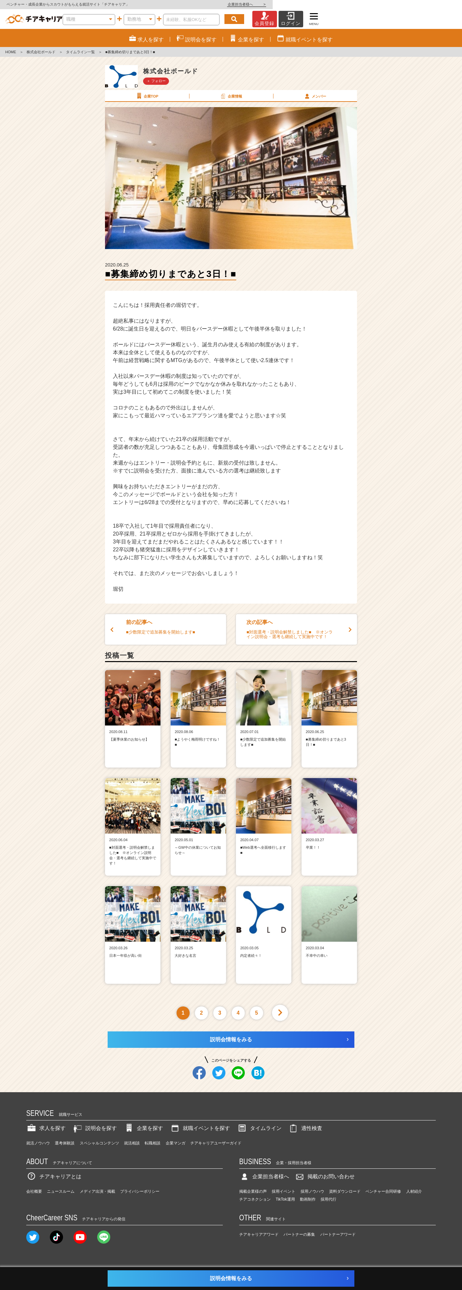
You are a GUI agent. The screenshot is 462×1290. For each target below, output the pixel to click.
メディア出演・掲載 (97, 1191)
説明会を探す (94, 1128)
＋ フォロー (156, 81)
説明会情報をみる (231, 1039)
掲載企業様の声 (253, 1191)
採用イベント (283, 1191)
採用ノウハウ (312, 1191)
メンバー (314, 96)
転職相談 (152, 1143)
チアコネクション (255, 1199)
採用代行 (328, 1199)
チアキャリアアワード (259, 1234)
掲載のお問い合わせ (324, 1176)
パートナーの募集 (299, 1234)
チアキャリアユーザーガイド (216, 1143)
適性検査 (305, 1128)
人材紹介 (414, 1191)
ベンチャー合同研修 (383, 1191)
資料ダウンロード (345, 1191)
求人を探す (46, 1128)
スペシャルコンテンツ (99, 1143)
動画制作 (308, 1199)
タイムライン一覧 (80, 52)
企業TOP (146, 96)
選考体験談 (64, 1143)
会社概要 (34, 1191)
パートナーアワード (338, 1234)
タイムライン (259, 1128)
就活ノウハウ (38, 1143)
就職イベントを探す (200, 1128)
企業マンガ (175, 1143)
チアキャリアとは (53, 1176)
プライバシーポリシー (139, 1191)
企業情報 (230, 96)
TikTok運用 (285, 1199)
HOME (10, 52)
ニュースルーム (60, 1191)
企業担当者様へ (436, 4)
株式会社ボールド (41, 52)
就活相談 (132, 1143)
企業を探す (143, 1128)
